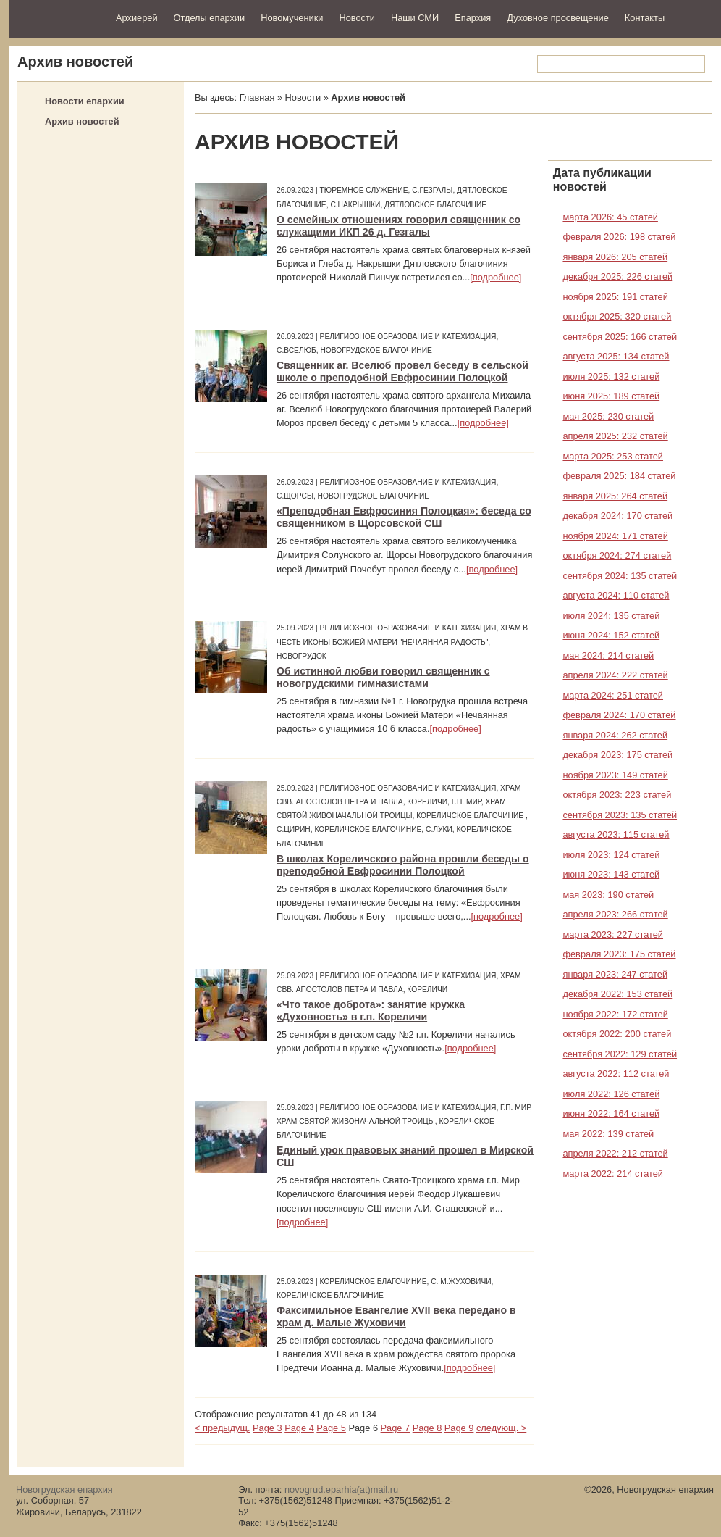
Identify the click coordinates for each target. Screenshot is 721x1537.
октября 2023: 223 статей (616, 794)
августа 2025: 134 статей (615, 356)
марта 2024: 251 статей (612, 695)
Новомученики (292, 17)
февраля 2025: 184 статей (618, 475)
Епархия (473, 17)
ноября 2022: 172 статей (614, 1014)
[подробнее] (495, 277)
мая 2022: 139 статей (608, 1133)
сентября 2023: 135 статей (619, 814)
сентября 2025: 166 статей (619, 336)
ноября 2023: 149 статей (614, 775)
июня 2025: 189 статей (610, 396)
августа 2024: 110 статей (615, 595)
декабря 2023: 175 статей (617, 754)
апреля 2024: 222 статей (614, 675)
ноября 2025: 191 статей (614, 296)
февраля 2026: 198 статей (618, 236)
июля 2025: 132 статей (610, 376)
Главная (257, 97)
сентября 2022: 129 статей (619, 1054)
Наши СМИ (415, 17)
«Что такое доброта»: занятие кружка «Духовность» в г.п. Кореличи (371, 1010)
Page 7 (395, 1428)
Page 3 (267, 1428)
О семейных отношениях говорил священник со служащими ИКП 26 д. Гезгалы (398, 226)
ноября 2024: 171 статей (614, 535)
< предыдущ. (222, 1428)
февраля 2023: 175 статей (618, 954)
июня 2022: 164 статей (610, 1113)
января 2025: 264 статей (614, 496)
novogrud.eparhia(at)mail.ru (341, 1489)
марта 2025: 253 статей (612, 456)
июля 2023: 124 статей (610, 854)
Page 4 (299, 1428)
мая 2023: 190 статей (608, 894)
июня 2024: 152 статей (610, 635)
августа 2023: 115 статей (615, 834)
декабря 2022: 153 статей (617, 993)
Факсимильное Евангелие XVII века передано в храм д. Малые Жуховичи (396, 1316)
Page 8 (427, 1428)
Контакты (645, 17)
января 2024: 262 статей (614, 735)
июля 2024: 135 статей (610, 615)
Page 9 (459, 1428)
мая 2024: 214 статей (608, 655)
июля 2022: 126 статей (610, 1093)
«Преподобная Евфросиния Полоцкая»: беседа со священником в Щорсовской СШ (404, 517)
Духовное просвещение (558, 17)
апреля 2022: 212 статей (614, 1153)
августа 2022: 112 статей (615, 1073)
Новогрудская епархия (57, 17)
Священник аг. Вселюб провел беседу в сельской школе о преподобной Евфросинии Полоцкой (402, 371)
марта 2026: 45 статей (609, 217)
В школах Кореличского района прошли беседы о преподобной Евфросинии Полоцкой (403, 865)
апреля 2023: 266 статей (614, 914)
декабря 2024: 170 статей (617, 515)
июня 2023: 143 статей (610, 874)
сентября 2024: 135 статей (619, 575)
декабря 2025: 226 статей (617, 276)
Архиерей (137, 17)
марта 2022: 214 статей (612, 1173)
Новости (357, 17)
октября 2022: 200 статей (616, 1033)
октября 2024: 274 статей (616, 555)
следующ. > (501, 1428)
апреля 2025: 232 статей (614, 435)
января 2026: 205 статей (614, 256)
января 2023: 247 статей (614, 974)
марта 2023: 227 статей (612, 934)
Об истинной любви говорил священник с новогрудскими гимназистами (383, 677)
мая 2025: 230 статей (608, 416)
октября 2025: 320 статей (616, 316)
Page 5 (331, 1428)
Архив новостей (82, 121)
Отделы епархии (209, 17)
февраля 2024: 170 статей (618, 714)
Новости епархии (85, 101)
